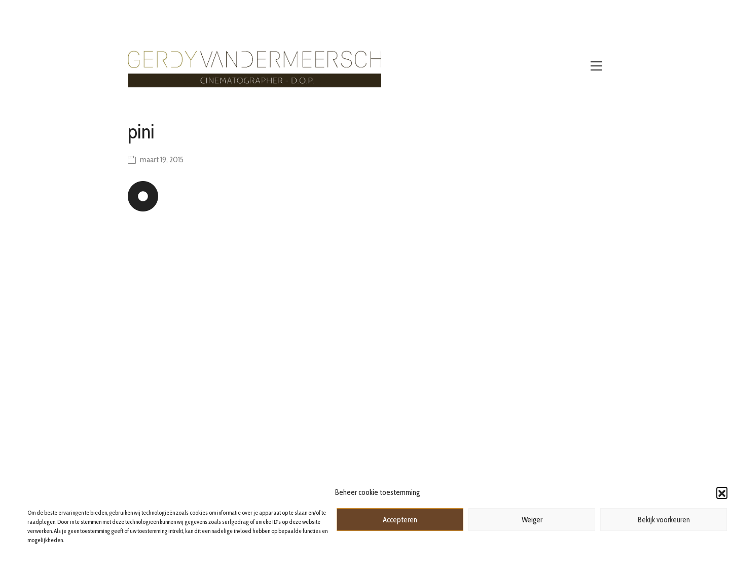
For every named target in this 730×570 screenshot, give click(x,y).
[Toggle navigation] (596, 66)
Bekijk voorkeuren (664, 519)
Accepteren (400, 519)
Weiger (532, 519)
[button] (722, 492)
